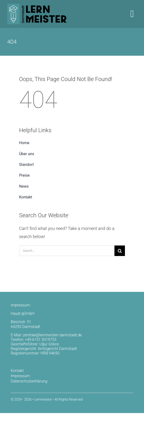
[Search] (119, 250)
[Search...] (66, 250)
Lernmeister (43, 399)
